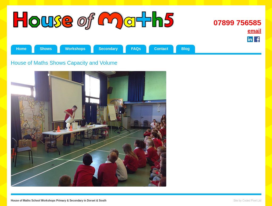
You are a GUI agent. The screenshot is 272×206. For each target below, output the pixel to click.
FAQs (136, 49)
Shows (46, 49)
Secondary (108, 49)
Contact (161, 49)
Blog (185, 49)
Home (21, 49)
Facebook (257, 39)
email (254, 31)
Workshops (75, 49)
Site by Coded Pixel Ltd (247, 200)
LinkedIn (250, 39)
